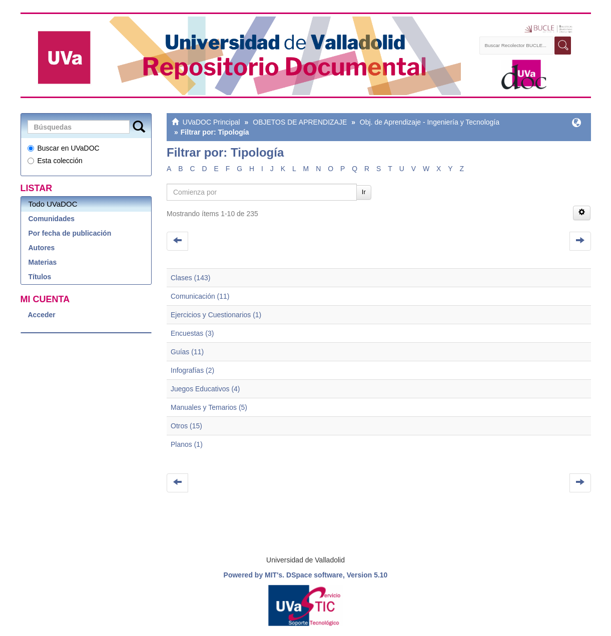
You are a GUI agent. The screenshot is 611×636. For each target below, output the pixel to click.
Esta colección (55, 161)
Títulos (40, 277)
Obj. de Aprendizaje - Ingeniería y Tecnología (429, 122)
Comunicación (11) (200, 296)
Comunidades (52, 219)
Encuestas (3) (192, 333)
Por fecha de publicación (70, 233)
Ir (364, 192)
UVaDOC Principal (211, 122)
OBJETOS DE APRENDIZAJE (300, 122)
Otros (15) (186, 426)
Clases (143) (190, 278)
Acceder (42, 315)
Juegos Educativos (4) (205, 389)
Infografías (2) (192, 370)
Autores (42, 248)
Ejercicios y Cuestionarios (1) (216, 315)
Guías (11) (187, 352)
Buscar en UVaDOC (64, 148)
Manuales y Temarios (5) (209, 407)
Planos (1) (187, 444)
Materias (43, 262)
